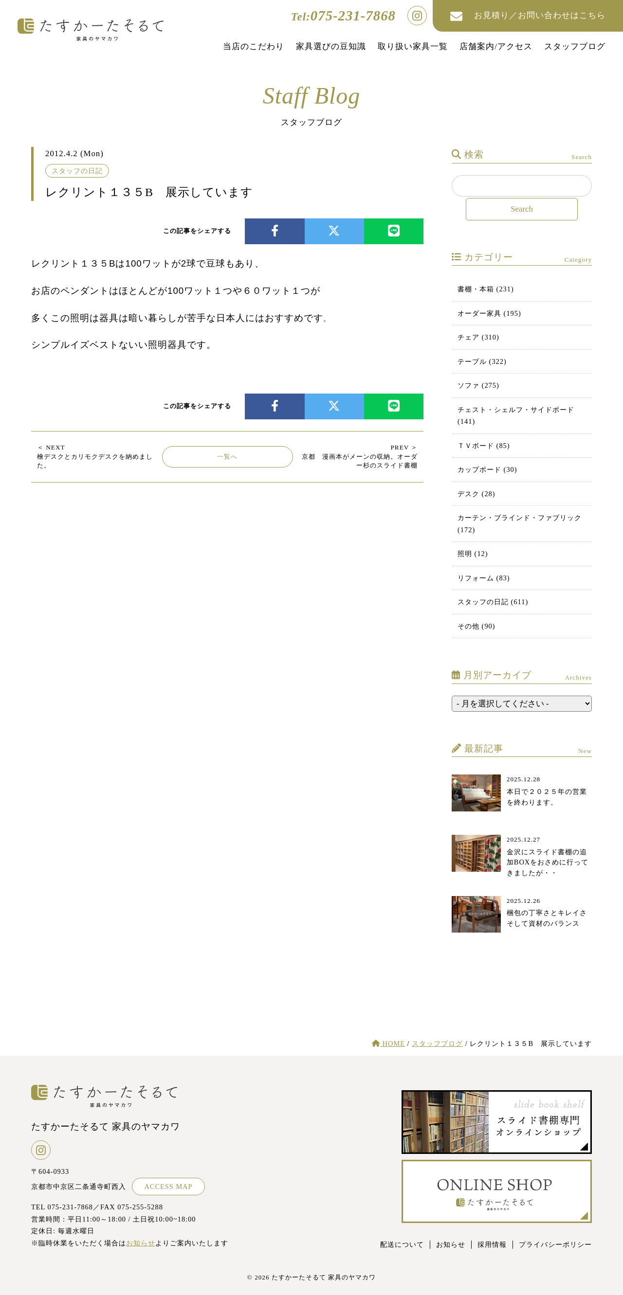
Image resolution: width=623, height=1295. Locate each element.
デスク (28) (476, 494)
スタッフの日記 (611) (493, 602)
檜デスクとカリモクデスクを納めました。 (95, 456)
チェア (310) (478, 337)
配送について (402, 1244)
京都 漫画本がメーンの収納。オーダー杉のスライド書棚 (360, 456)
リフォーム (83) (484, 578)
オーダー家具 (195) (489, 313)
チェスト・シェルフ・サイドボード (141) (516, 415)
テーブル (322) (482, 361)
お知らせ (140, 1243)
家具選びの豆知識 (331, 46)
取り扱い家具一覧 (413, 46)
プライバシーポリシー (555, 1244)
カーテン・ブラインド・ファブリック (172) (520, 523)
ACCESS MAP (168, 1186)
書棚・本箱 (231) (486, 289)
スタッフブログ (574, 46)
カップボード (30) (487, 469)
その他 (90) (476, 626)
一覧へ (227, 456)
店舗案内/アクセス (495, 46)
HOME (388, 1043)
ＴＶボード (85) (484, 446)
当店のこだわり (253, 46)
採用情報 (492, 1244)
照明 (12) (473, 554)
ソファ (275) (478, 385)
